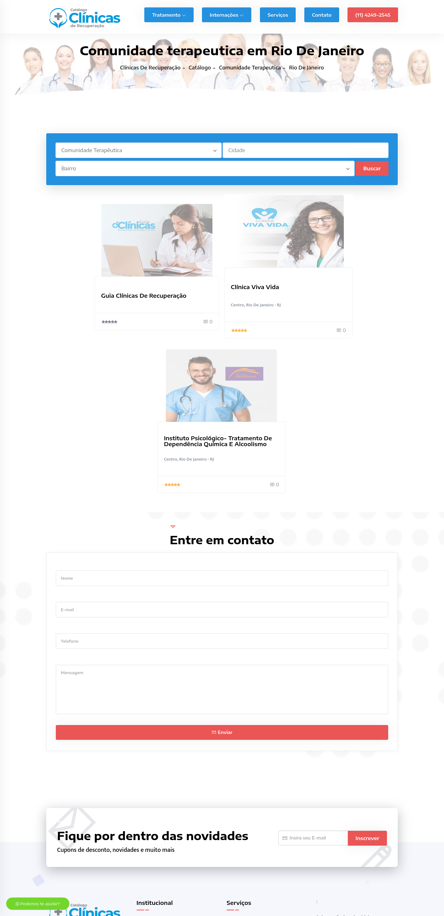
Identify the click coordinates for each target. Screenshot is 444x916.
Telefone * (67, 473)
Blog (142, 777)
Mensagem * (70, 504)
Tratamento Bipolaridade (346, 818)
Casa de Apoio (243, 767)
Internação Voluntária (342, 772)
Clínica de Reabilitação (253, 787)
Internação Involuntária (344, 762)
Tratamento (169, 14)
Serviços (278, 14)
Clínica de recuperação (103, 880)
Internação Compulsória (255, 815)
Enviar (222, 578)
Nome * (64, 410)
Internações (227, 14)
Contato (321, 14)
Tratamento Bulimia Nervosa (350, 827)
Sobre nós (148, 767)
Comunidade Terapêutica (256, 806)
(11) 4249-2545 (372, 14)
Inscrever (367, 684)
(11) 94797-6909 (67, 794)
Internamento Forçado (343, 782)
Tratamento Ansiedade (344, 808)
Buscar (372, 168)
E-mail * (65, 441)
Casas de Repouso (248, 777)
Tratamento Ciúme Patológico (352, 837)
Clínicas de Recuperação (255, 796)
